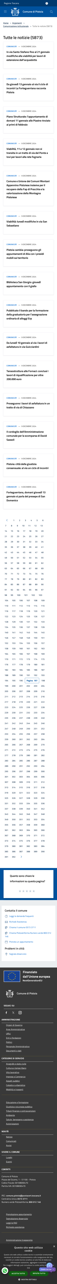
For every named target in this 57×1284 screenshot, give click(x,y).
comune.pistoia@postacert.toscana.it (23, 1195)
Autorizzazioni (12, 1123)
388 (28, 851)
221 (35, 701)
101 (26, 595)
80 (24, 579)
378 (43, 840)
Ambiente (10, 1115)
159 (13, 648)
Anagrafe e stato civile (16, 1063)
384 (43, 846)
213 (21, 696)
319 (6, 792)
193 (43, 675)
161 (28, 648)
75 (36, 573)
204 (43, 685)
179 (28, 664)
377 (35, 840)
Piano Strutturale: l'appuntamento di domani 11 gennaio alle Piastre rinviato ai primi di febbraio (28, 120)
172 (21, 659)
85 (12, 584)
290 (13, 766)
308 (13, 782)
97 (42, 589)
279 (21, 755)
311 (35, 782)
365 (35, 830)
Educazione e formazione (17, 1102)
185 (28, 669)
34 (42, 541)
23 (18, 536)
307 (6, 782)
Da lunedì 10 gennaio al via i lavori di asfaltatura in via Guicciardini (26, 345)
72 (18, 573)
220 (28, 701)
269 (35, 744)
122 (6, 616)
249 (21, 728)
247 (6, 728)
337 (6, 808)
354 (43, 819)
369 (21, 835)
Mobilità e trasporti (14, 1089)
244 (28, 723)
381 (21, 846)
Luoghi (9, 1157)
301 (6, 776)
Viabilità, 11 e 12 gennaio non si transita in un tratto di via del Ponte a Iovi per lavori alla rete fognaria (27, 153)
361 (6, 830)
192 (35, 675)
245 (35, 723)
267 (21, 744)
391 (6, 856)
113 (28, 605)
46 (30, 552)
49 (6, 557)
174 (35, 659)
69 (42, 568)
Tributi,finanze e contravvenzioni (21, 1111)
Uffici (8, 1033)
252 (43, 728)
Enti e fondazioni (13, 1037)
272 (13, 750)
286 (28, 760)
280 (28, 755)
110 (6, 605)
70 (6, 573)
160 (21, 648)
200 (13, 685)
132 (35, 621)
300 (43, 771)
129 (13, 621)
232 (28, 712)
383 (35, 846)
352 (28, 819)
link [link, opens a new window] (28, 1268)
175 (43, 659)
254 (13, 734)
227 (35, 707)
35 (6, 547)
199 (6, 685)
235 (6, 718)
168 (35, 653)
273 (21, 750)
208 (28, 691)
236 (13, 718)
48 (42, 552)
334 (28, 803)
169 (43, 653)
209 (35, 691)
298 (28, 771)
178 (21, 664)
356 (13, 824)
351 (21, 819)
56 (6, 563)
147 (13, 637)
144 (35, 632)
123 (13, 616)
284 (13, 760)
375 (21, 840)
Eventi (9, 1161)
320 (13, 792)
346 (28, 814)
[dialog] (28, 1264)
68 (36, 568)
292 (28, 766)
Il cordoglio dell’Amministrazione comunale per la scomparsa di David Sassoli (26, 436)
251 (35, 728)
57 (12, 563)
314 (13, 787)
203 (35, 685)
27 (42, 536)
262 (28, 739)
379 (6, 846)
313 (6, 787)
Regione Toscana (11, 3)
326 (13, 798)
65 (18, 568)
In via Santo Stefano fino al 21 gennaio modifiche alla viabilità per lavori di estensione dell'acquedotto (28, 56)
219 (21, 701)
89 (36, 584)
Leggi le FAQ (11, 1222)
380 (13, 846)
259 (6, 739)
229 (6, 712)
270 (43, 744)
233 (35, 712)
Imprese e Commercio (15, 1076)
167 (28, 653)
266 (13, 744)
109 (43, 600)
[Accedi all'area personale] (46, 3)
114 (35, 605)
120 (35, 611)
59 (24, 563)
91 (6, 589)
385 (6, 851)
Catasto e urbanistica (15, 1085)
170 (6, 659)
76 (42, 573)
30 (18, 541)
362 (13, 830)
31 (24, 541)
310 (28, 782)
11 (29, 525)
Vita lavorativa (12, 1072)
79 (18, 579)
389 (35, 851)
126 (35, 616)
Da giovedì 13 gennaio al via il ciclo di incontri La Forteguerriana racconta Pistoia (27, 88)
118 (21, 611)
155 (28, 643)
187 (43, 669)
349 (6, 819)
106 (21, 600)
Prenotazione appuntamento (19, 1214)
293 (35, 766)
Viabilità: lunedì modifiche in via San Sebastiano (26, 223)
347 (35, 814)
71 (12, 573)
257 (35, 734)
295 (6, 771)
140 (6, 632)
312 (43, 782)
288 (43, 760)
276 (43, 750)
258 (43, 734)
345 (21, 814)
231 (21, 712)
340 (28, 808)
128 (6, 621)
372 (43, 835)
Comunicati (11, 46)
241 (6, 723)
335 (35, 803)
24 (24, 536)
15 (12, 531)
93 (18, 589)
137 (28, 627)
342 (43, 808)
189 (13, 675)
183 (13, 669)
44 (18, 552)
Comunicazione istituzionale (16, 26)
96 (36, 589)
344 (13, 814)
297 (21, 771)
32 (30, 541)
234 (43, 712)
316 (28, 787)
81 (30, 579)
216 (43, 696)
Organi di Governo (14, 1025)
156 (35, 643)
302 (13, 776)
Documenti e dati (13, 1050)
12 (35, 525)
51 (18, 557)
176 (6, 664)
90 (42, 584)
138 (35, 627)
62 (42, 563)
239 (35, 718)
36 (12, 547)
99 (12, 595)
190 (21, 675)
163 (43, 648)
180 (35, 664)
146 (6, 637)
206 (13, 691)
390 (43, 851)
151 (43, 637)
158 (6, 648)
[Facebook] (6, 1012)
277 (6, 755)
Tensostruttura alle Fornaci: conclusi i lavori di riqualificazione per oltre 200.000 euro (27, 375)
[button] (28, 1279)
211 (6, 696)
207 (21, 691)
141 (13, 632)
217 (6, 701)
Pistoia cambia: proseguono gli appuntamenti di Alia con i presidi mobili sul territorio (25, 254)
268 (28, 744)
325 (6, 798)
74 (30, 573)
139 (43, 627)
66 (24, 568)
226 (28, 707)
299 (35, 771)
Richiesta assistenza (15, 1227)
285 (21, 760)
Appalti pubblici (13, 1080)
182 (6, 669)
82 (36, 579)
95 (30, 589)
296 (13, 771)
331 (6, 803)
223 (6, 707)
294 (43, 766)
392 (13, 856)
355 (6, 824)
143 (28, 632)
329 (35, 798)
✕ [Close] (53, 1269)
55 (42, 557)
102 (33, 595)
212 (13, 696)
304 (28, 776)
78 (12, 579)
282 (43, 755)
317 (35, 787)
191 (28, 675)
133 (43, 621)
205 (6, 691)
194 (6, 680)
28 (6, 541)
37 (18, 547)
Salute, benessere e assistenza (20, 1119)
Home (5, 23)
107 (28, 600)
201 (21, 685)
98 (6, 595)
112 (21, 605)
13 (41, 525)
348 (43, 814)
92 (12, 589)
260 (13, 739)
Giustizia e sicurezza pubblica (19, 1106)
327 (21, 798)
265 (6, 744)
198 (43, 680)
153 (13, 643)
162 (35, 648)
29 (12, 541)
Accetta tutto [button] (18, 1273)
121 (43, 611)
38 (24, 547)
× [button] (54, 1247)
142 (21, 632)
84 (6, 584)
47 (36, 552)
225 (21, 707)
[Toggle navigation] (5, 11)
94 (24, 589)
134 (6, 627)
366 (43, 830)
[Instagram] (20, 1012)
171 (13, 659)
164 (6, 653)
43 (12, 552)
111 (13, 605)
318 (43, 787)
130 (21, 621)
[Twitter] (13, 1012)
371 (35, 835)
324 (43, 792)
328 (28, 798)
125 (28, 616)
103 (40, 595)
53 (30, 557)
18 (30, 531)
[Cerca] (51, 11)
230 (13, 712)
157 (43, 643)
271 (6, 750)
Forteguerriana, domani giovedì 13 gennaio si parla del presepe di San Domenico (25, 496)
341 (35, 808)
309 (21, 782)
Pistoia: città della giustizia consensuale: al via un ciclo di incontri (27, 466)
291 (21, 766)
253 (6, 734)
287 (35, 760)
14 (6, 531)
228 (43, 707)
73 (24, 573)
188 (6, 675)
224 (13, 707)
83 (42, 579)
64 (12, 568)
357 (21, 824)
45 (24, 552)
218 (13, 701)
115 (43, 605)
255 (21, 734)
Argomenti (17, 23)
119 (28, 611)
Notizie (9, 1136)
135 (13, 627)
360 (43, 824)
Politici (9, 1042)
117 (13, 611)
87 (24, 584)
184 (21, 669)
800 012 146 (35, 1202)
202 (28, 685)
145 (43, 632)
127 (43, 616)
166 (21, 653)
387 (21, 851)
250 (28, 728)
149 (28, 637)
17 (24, 531)
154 (21, 643)
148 (21, 637)
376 (28, 840)
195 (13, 680)
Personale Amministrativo (17, 1046)
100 (18, 595)
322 (28, 792)
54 (36, 557)
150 (35, 637)
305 (35, 776)
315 (21, 787)
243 (21, 723)
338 (13, 808)
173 (28, 659)
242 (13, 723)
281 (35, 755)
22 (12, 536)
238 (28, 718)
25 (30, 536)
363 (21, 830)
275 (35, 750)
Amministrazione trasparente (19, 1240)
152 (6, 643)
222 (43, 701)
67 (30, 568)
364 (28, 830)
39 (30, 547)
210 (43, 691)
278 (13, 755)
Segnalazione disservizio (17, 1218)
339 (21, 808)
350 (13, 819)
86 (18, 584)
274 (28, 750)
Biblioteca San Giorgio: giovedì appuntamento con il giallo (23, 284)
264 (43, 739)
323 (35, 792)
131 (28, 621)
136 (21, 627)
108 (35, 600)
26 (36, 536)
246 (43, 723)
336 (43, 803)
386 (13, 851)
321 (21, 792)
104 (6, 600)
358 (28, 824)
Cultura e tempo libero (16, 1068)
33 (36, 541)
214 (28, 696)
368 (13, 835)
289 (6, 766)
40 (36, 547)
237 (21, 718)
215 (35, 696)
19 (36, 531)
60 (30, 563)
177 (13, 664)
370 (28, 835)
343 (6, 814)
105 (13, 600)
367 (6, 835)
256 (28, 734)
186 (35, 669)
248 (13, 728)
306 (43, 776)
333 (21, 803)
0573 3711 (22, 1198)
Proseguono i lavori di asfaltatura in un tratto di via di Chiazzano (28, 405)
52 (24, 557)
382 (28, 846)
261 (21, 739)
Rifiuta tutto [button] (39, 1273)
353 (35, 819)
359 (35, 824)
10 (23, 525)
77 (6, 579)
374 (13, 840)
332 (13, 803)
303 (21, 776)
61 (36, 563)
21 (6, 536)
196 (21, 680)
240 (43, 718)
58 (18, 563)
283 (6, 760)
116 (6, 611)
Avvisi (9, 1145)
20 (42, 531)
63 (6, 568)
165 (13, 653)
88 (30, 584)
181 (43, 664)
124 (21, 616)
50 (12, 557)
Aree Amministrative (15, 1029)
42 (6, 552)
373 (6, 840)
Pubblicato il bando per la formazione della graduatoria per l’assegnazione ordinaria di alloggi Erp (27, 314)
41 (42, 547)
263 (35, 739)
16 (18, 531)
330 (43, 798)
